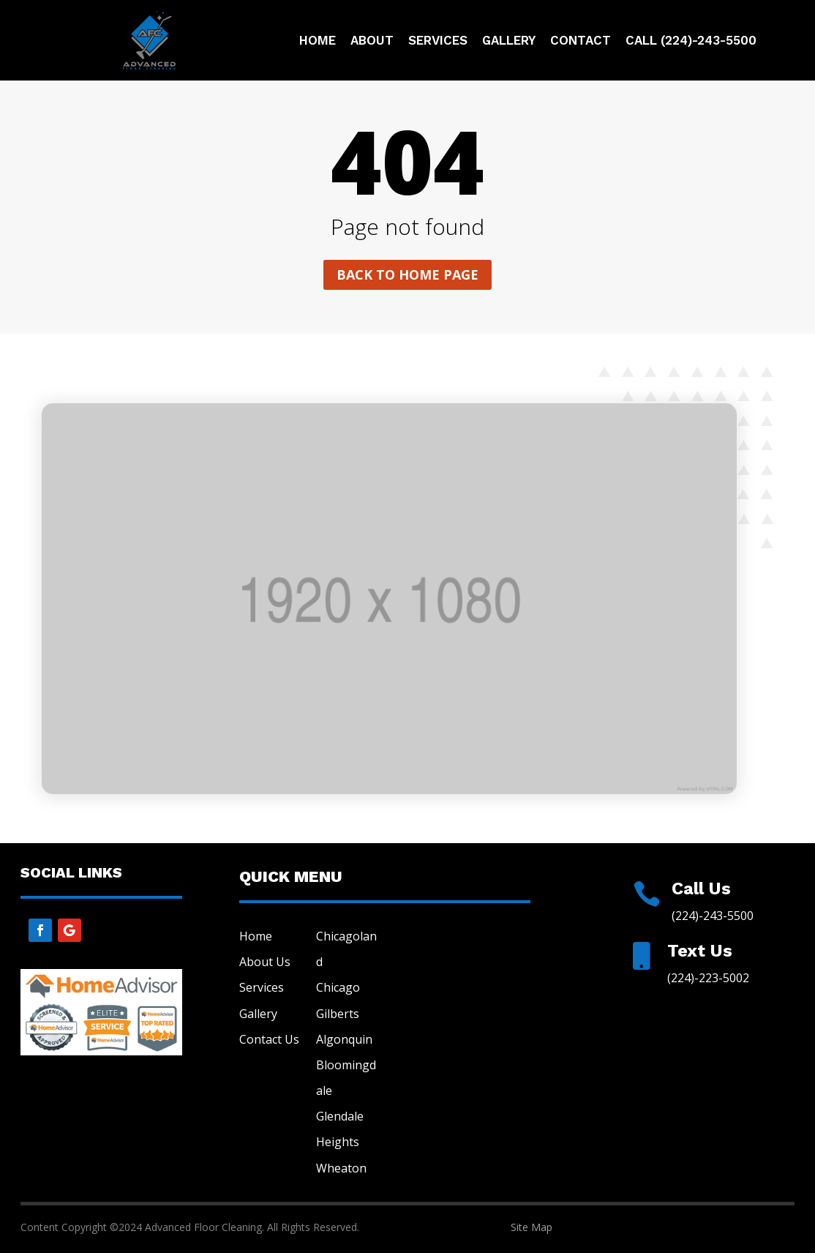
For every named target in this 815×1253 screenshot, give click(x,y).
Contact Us (269, 1039)
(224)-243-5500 (713, 916)
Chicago (338, 987)
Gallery (509, 41)
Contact (580, 41)
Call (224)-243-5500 (691, 41)
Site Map (531, 1227)
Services (437, 41)
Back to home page (407, 274)
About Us (264, 962)
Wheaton (341, 1168)
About (372, 41)
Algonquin (344, 1039)
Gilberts (337, 1014)
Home (317, 41)
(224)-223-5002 (708, 978)
